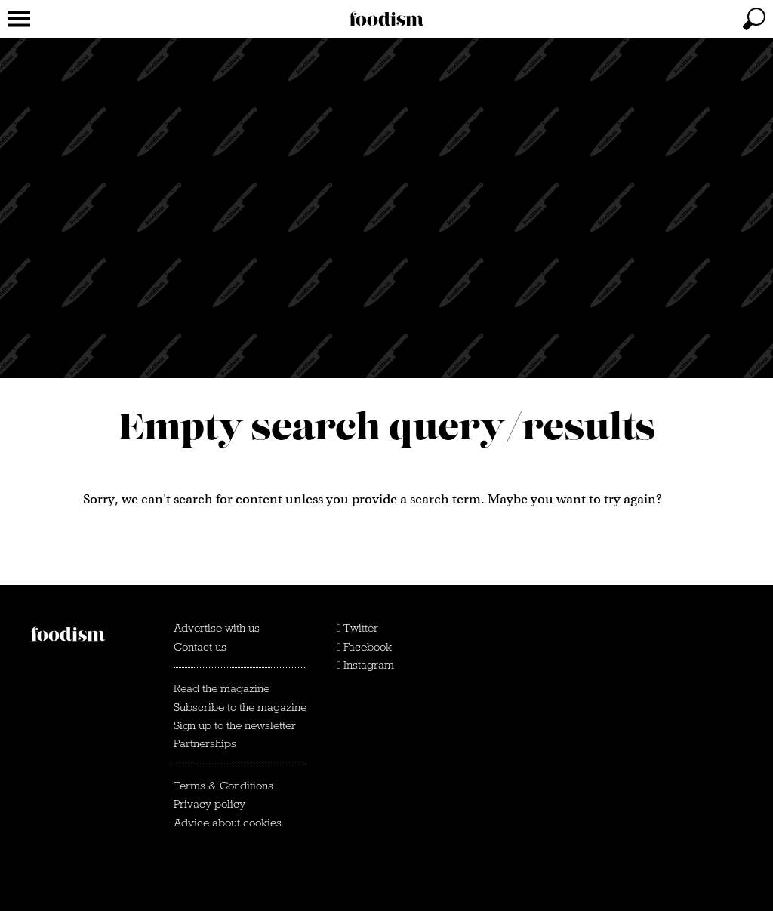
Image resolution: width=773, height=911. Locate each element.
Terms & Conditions (223, 786)
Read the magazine (221, 688)
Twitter (357, 628)
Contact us (200, 647)
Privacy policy (209, 804)
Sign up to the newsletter (235, 725)
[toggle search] (754, 19)
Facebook (364, 647)
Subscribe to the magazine (240, 707)
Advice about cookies (228, 822)
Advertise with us (217, 628)
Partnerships (205, 743)
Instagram (365, 665)
